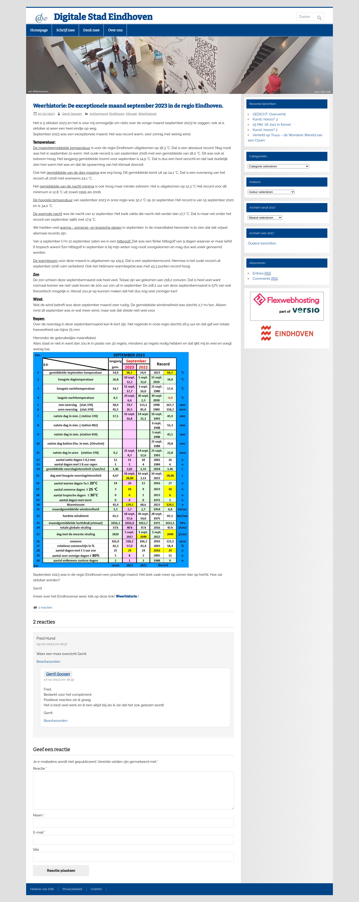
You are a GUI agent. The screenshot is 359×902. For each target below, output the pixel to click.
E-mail (39, 832)
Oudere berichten (262, 243)
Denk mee (91, 30)
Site (36, 849)
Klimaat (131, 113)
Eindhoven (117, 113)
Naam (39, 815)
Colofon (96, 889)
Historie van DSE (42, 889)
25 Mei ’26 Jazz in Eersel (272, 124)
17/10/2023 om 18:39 (59, 679)
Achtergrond (99, 113)
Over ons (115, 30)
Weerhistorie (147, 113)
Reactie (40, 768)
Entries (262, 273)
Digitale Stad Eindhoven (103, 17)
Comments (265, 279)
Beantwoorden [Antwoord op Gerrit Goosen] (56, 721)
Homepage (39, 30)
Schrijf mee (65, 30)
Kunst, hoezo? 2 (265, 130)
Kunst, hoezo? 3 (265, 119)
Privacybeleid (72, 889)
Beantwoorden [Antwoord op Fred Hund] (48, 662)
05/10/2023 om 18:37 (52, 644)
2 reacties (45, 607)
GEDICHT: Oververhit (269, 114)
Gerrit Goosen (72, 113)
